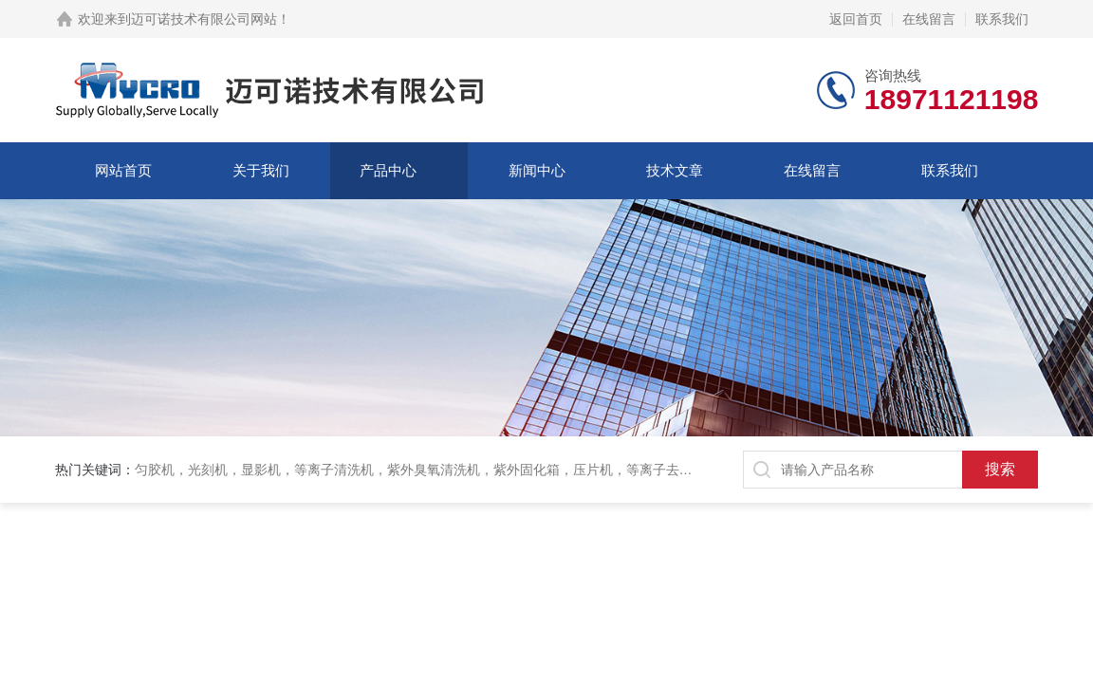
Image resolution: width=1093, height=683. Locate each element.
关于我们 (260, 170)
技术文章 (674, 170)
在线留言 (928, 19)
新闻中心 (537, 170)
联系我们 (1001, 19)
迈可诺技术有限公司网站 (204, 19)
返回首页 (855, 19)
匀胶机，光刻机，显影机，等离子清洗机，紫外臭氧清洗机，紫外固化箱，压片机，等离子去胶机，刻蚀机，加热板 (473, 469)
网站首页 (123, 170)
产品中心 (388, 170)
